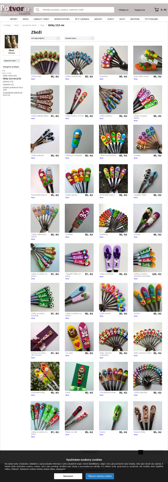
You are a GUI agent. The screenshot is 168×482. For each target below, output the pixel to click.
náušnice (8, 84)
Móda (25, 19)
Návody (98, 19)
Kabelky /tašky (41, 19)
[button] (92, 38)
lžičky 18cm (10, 76)
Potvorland (151, 19)
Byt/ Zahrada (82, 19)
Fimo (42, 25)
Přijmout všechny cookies (100, 476)
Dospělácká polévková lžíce (12, 94)
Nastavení (68, 476)
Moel (17, 25)
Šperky (14, 19)
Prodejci (7, 25)
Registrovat (140, 10)
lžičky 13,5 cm (56, 25)
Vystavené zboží (29, 25)
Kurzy (111, 19)
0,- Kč (164, 10)
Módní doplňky (62, 19)
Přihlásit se (123, 10)
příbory (8, 82)
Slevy (122, 19)
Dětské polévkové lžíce (13, 88)
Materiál (135, 19)
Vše (3, 71)
